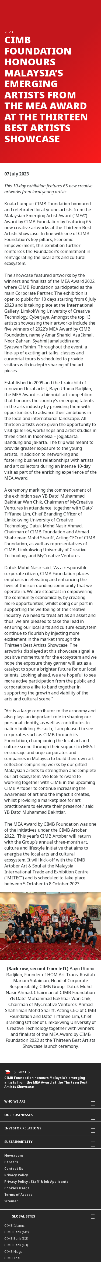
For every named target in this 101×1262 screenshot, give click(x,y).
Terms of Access (18, 1194)
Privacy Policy (16, 1175)
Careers (11, 1162)
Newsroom (13, 1155)
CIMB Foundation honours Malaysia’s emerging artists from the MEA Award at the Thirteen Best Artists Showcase (46, 1082)
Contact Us (13, 1168)
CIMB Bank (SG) (16, 1238)
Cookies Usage (17, 1188)
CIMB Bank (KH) (16, 1245)
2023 (22, 1072)
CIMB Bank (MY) (16, 1232)
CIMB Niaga (13, 1251)
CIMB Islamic (14, 1225)
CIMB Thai (12, 1258)
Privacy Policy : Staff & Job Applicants (36, 1181)
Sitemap (11, 1201)
